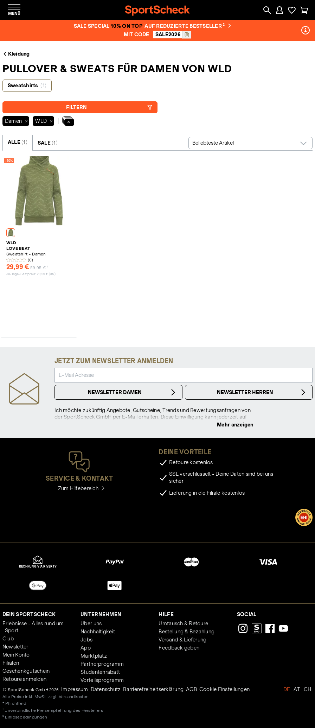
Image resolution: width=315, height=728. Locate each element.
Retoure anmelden (24, 679)
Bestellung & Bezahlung (186, 631)
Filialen (10, 663)
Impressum (74, 689)
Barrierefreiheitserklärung (153, 689)
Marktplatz (94, 656)
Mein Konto (16, 655)
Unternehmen (101, 614)
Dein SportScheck (29, 614)
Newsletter (15, 647)
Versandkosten (74, 696)
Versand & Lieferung (182, 639)
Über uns (91, 623)
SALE (48, 143)
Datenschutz (106, 689)
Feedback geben (179, 648)
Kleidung (16, 54)
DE (286, 689)
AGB (191, 689)
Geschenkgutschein (26, 671)
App (86, 648)
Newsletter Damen (132, 392)
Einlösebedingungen (26, 717)
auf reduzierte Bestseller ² (187, 26)
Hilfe (166, 614)
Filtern (109, 107)
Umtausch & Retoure (183, 623)
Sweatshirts (27, 85)
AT (297, 689)
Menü (14, 13)
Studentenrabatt (100, 672)
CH (307, 689)
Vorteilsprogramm (102, 680)
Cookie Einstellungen (224, 689)
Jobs (86, 639)
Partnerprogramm (102, 664)
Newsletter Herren (262, 392)
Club (8, 638)
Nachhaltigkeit (98, 631)
